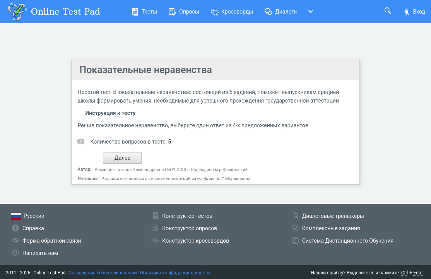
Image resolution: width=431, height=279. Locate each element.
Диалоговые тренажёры (333, 216)
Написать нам (40, 253)
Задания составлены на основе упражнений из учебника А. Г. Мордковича (176, 178)
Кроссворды (232, 11)
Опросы (184, 11)
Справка (33, 228)
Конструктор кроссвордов (195, 241)
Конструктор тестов (187, 216)
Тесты (144, 11)
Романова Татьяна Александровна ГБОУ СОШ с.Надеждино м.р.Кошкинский (171, 169)
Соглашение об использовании (103, 273)
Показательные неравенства (145, 69)
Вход (414, 11)
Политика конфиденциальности (175, 273)
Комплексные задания (331, 228)
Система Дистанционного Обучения (347, 241)
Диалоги (281, 11)
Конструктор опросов (189, 228)
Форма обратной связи (51, 241)
